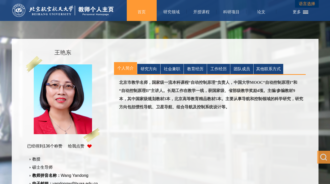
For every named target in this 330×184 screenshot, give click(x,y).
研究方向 (149, 69)
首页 (142, 12)
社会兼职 (172, 69)
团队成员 (242, 69)
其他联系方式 (268, 69)
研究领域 (171, 12)
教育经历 (195, 69)
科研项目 (231, 12)
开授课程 (201, 12)
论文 (261, 12)
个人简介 (125, 68)
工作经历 (218, 69)
